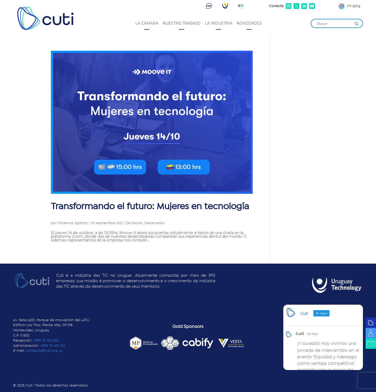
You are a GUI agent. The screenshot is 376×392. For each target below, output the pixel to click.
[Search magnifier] (356, 23)
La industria (218, 23)
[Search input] (334, 23)
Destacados (154, 223)
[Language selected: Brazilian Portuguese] (349, 6)
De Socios (134, 223)
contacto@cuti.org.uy (44, 351)
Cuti (300, 333)
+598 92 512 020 (46, 340)
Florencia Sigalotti (73, 223)
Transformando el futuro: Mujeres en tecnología (150, 206)
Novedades (249, 23)
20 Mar (312, 334)
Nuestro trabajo (181, 23)
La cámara (146, 23)
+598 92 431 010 (52, 346)
